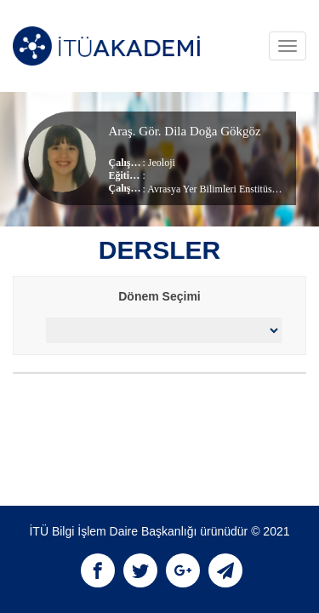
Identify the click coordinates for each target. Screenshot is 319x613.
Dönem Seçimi (159, 296)
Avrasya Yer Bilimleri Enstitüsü (211, 189)
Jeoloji (161, 163)
